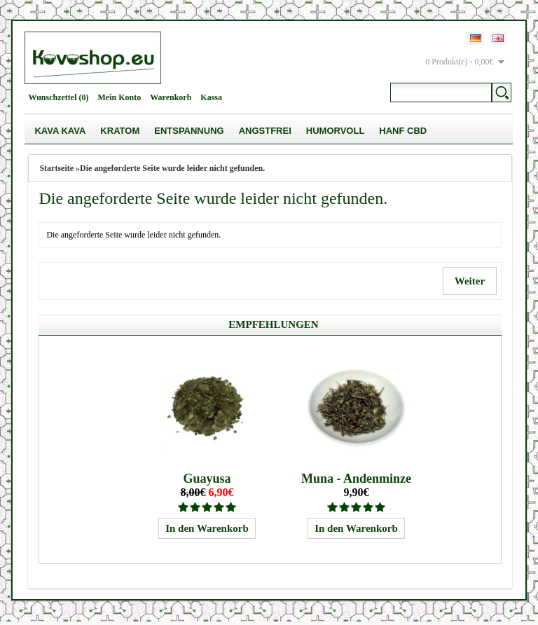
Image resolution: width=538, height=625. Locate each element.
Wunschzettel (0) (58, 97)
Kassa (211, 97)
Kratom (119, 130)
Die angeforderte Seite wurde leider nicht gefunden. (172, 168)
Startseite (56, 168)
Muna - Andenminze (356, 482)
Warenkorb (170, 97)
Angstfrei (265, 130)
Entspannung (188, 130)
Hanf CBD (403, 130)
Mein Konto (120, 97)
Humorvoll (335, 130)
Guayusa (206, 482)
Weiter (469, 281)
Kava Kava (59, 130)
